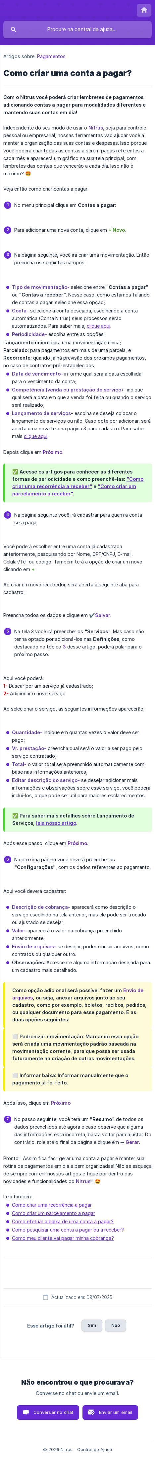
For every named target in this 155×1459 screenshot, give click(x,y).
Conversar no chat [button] (53, 1412)
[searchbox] (77, 29)
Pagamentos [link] (51, 56)
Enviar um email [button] (115, 1412)
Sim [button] (92, 1325)
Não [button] (115, 1325)
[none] (144, 10)
